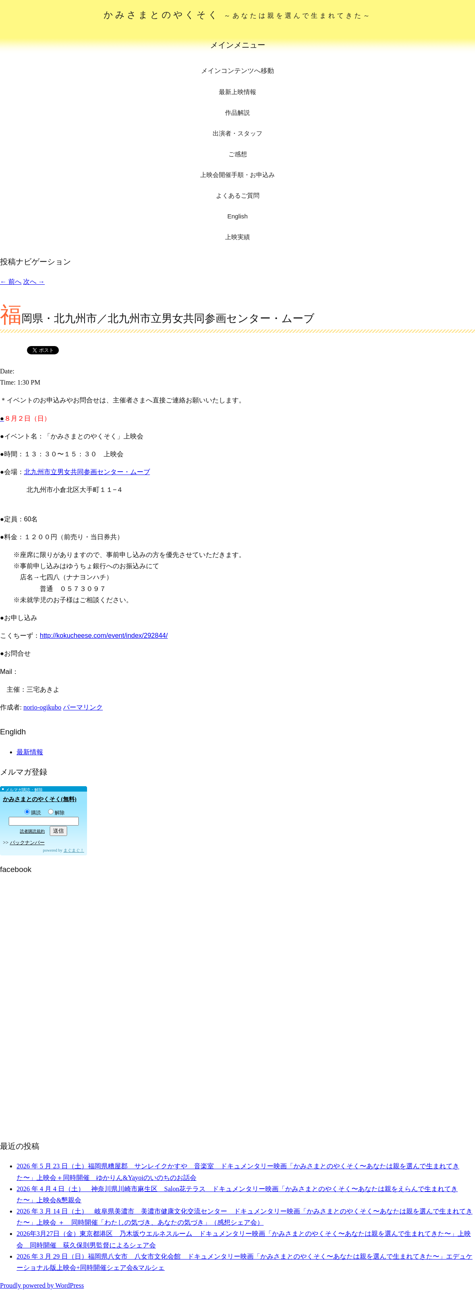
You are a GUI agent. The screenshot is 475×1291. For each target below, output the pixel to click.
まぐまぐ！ (73, 850)
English (237, 216)
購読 (32, 813)
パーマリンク (83, 707)
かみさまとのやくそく (238, 15)
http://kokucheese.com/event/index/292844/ (104, 635)
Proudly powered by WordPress (42, 1285)
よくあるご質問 (237, 195)
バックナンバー (27, 842)
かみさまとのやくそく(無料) (39, 799)
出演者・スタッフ (237, 133)
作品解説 (237, 112)
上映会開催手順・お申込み (237, 174)
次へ (34, 281)
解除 (56, 813)
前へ (11, 281)
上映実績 (237, 236)
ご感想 (237, 153)
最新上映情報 (237, 91)
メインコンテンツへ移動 (237, 70)
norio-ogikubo (42, 707)
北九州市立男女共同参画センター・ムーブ (87, 471)
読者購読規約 (32, 831)
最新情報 (30, 752)
